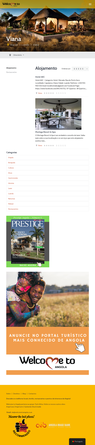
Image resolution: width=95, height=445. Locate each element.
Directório (12, 55)
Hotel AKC (40, 77)
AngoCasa (10, 407)
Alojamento (11, 68)
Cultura (11, 168)
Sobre (8, 394)
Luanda (25, 44)
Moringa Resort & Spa (45, 132)
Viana (36, 44)
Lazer (10, 188)
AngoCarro (19, 407)
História (11, 183)
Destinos (16, 394)
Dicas (10, 173)
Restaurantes (11, 72)
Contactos (32, 394)
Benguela (11, 163)
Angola (14, 44)
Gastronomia (13, 178)
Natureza (11, 199)
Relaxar (11, 204)
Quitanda (27, 407)
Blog (24, 394)
